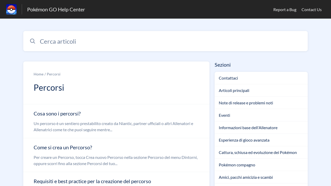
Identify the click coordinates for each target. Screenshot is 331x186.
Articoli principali (234, 90)
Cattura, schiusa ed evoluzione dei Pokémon (258, 152)
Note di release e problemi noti (246, 102)
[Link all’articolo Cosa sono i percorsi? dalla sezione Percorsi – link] (116, 121)
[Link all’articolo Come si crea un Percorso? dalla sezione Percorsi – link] (116, 155)
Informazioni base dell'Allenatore (248, 127)
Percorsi (54, 74)
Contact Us (312, 9)
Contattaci (228, 77)
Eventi (224, 115)
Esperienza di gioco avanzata (244, 139)
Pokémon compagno (237, 164)
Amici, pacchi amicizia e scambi (246, 177)
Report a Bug (284, 9)
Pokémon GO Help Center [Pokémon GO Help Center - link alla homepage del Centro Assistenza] (56, 9)
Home (38, 74)
